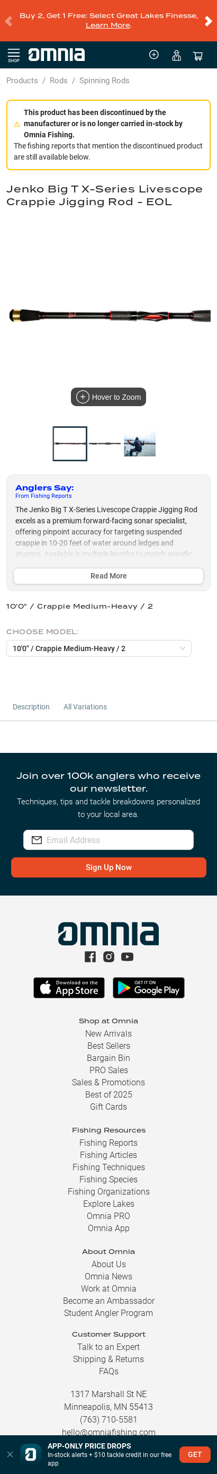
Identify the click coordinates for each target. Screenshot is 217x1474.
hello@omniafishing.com (109, 1420)
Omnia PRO (108, 1203)
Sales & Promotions (108, 1070)
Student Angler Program (108, 1300)
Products (22, 68)
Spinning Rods (104, 68)
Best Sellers (108, 1033)
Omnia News (108, 1264)
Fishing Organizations (109, 1179)
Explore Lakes (108, 1191)
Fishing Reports (108, 1130)
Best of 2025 (108, 1082)
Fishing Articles (108, 1142)
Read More (109, 563)
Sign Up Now (109, 854)
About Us (109, 1252)
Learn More (108, 18)
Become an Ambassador (109, 1288)
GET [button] (195, 1454)
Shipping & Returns (108, 1346)
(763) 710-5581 (109, 1407)
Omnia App (109, 1215)
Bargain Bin (108, 1045)
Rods (59, 68)
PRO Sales (108, 1057)
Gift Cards (108, 1094)
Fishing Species (108, 1167)
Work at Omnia (109, 1276)
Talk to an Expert (108, 1334)
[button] (10, 1455)
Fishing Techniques (109, 1155)
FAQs (109, 1359)
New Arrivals (108, 1021)
